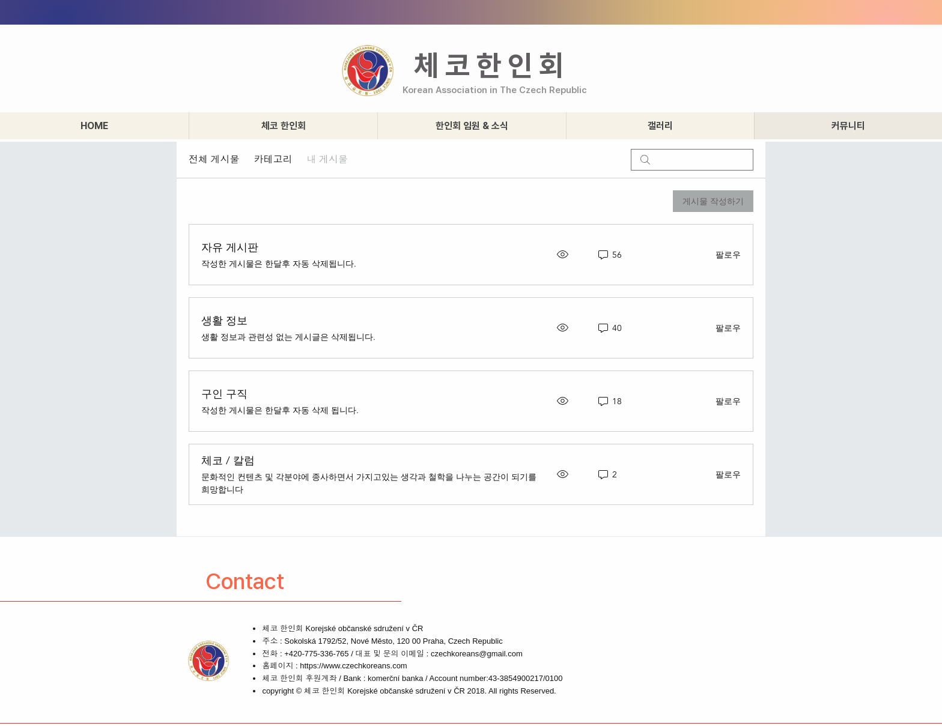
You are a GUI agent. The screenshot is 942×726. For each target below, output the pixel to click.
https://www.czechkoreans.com (353, 665)
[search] (692, 160)
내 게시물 (326, 159)
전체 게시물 (214, 159)
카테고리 (273, 159)
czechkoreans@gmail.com (477, 653)
